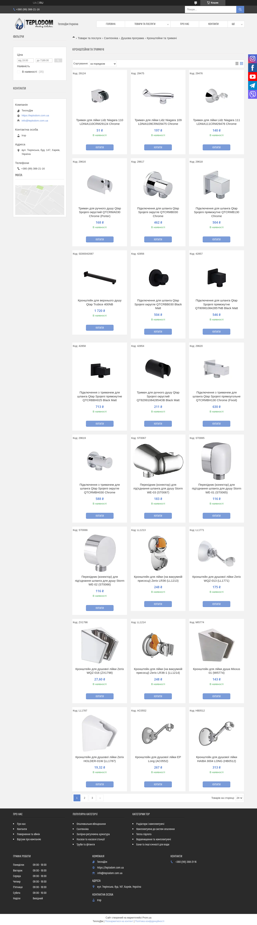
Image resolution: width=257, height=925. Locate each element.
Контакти (213, 24)
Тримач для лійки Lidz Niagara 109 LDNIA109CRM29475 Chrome (158, 122)
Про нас (184, 24)
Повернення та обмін (28, 834)
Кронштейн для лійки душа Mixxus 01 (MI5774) (216, 671)
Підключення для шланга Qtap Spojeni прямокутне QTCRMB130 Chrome (216, 212)
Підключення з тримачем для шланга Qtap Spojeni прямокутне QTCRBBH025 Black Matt (99, 396)
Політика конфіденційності (149, 921)
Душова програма (132, 38)
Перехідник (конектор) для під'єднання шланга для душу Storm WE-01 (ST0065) (216, 488)
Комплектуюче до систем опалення (155, 829)
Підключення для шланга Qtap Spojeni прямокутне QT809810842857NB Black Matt (216, 304)
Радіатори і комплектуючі (150, 824)
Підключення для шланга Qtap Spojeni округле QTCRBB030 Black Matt (158, 304)
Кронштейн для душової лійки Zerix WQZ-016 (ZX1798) (99, 671)
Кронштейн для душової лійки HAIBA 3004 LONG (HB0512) (216, 759)
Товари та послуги (145, 24)
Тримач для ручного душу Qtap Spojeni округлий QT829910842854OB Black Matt (158, 396)
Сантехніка (111, 38)
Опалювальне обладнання (91, 824)
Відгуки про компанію (29, 839)
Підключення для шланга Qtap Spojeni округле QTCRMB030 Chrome (158, 212)
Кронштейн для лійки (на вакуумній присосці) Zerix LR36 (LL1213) (158, 578)
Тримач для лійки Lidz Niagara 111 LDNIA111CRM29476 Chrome (216, 122)
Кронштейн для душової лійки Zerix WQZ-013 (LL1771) (216, 578)
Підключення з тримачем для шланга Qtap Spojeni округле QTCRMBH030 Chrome (100, 488)
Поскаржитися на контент (119, 921)
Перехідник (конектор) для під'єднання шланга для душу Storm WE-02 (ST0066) (99, 580)
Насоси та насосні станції (91, 839)
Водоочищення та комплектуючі (153, 839)
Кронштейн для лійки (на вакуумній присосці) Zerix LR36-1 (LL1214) (158, 671)
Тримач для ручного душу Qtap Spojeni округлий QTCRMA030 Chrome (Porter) (99, 212)
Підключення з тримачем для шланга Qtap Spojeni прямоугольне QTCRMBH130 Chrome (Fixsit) (217, 396)
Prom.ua (146, 917)
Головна (110, 24)
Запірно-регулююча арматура (93, 834)
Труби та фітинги (86, 844)
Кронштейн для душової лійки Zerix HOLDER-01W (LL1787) (99, 759)
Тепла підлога (144, 834)
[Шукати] (240, 9)
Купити (100, 147)
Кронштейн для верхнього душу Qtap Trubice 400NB (99, 302)
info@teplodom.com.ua (35, 120)
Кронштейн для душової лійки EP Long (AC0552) (158, 759)
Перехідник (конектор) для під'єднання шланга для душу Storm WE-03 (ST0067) (158, 488)
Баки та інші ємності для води (152, 844)
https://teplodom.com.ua (35, 115)
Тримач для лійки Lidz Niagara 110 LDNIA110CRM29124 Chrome (99, 122)
